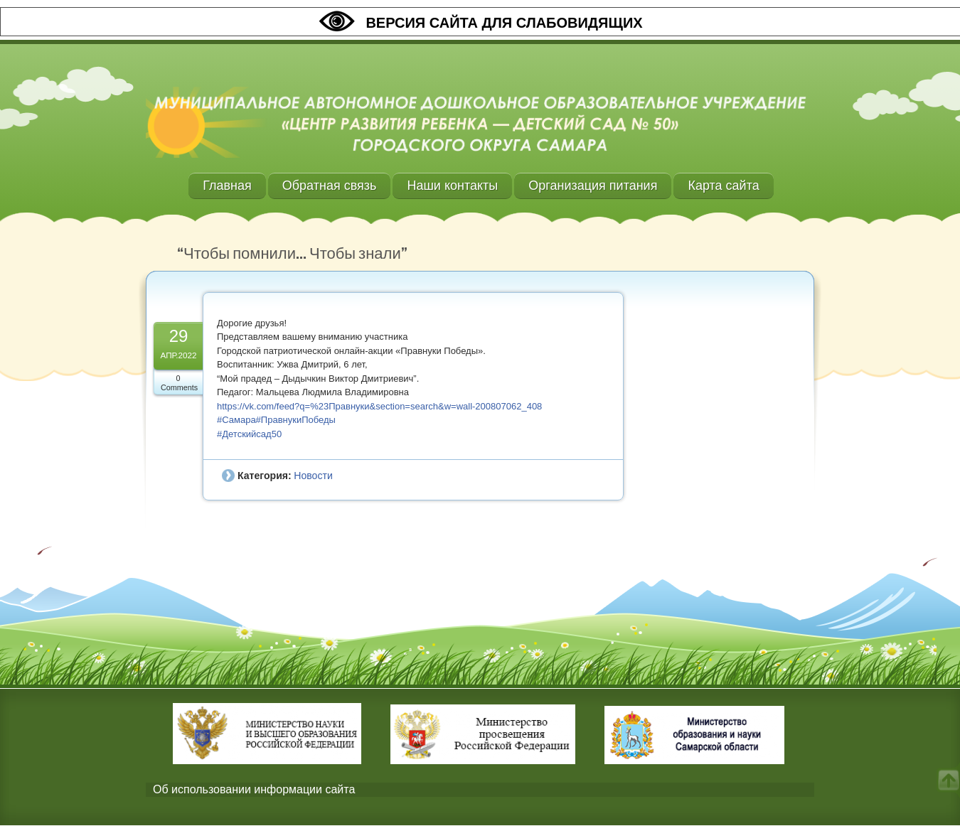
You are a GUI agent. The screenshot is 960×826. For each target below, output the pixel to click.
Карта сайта (723, 185)
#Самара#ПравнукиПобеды (276, 419)
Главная (227, 185)
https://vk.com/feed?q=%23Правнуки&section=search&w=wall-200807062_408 (379, 406)
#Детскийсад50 (249, 434)
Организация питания (592, 185)
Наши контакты (452, 185)
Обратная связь (329, 185)
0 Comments (179, 383)
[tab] (480, 790)
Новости (313, 475)
